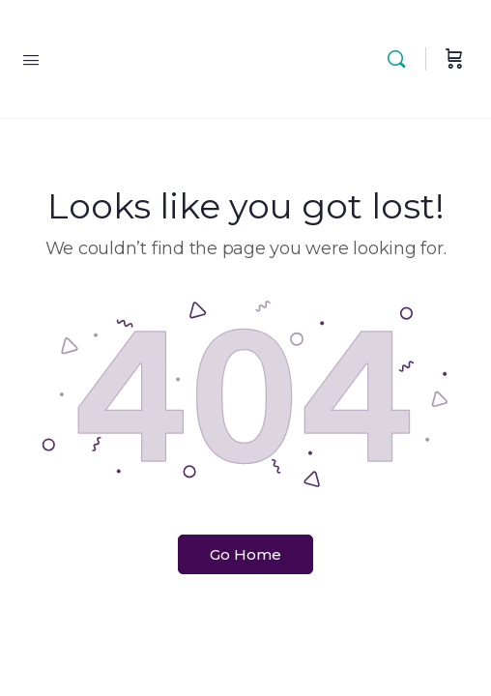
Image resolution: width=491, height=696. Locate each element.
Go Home (245, 554)
